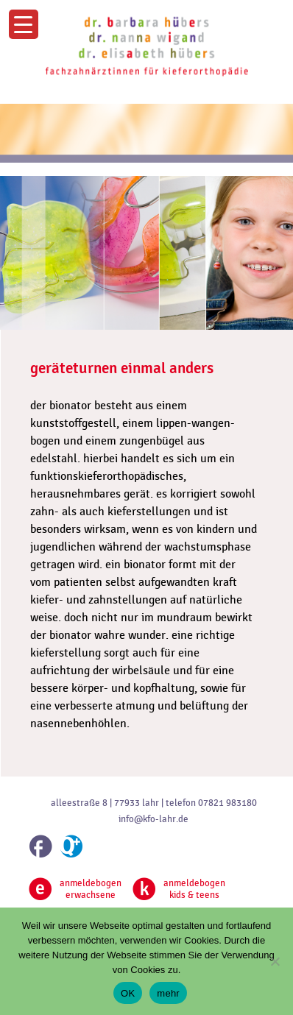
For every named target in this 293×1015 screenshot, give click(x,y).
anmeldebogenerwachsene (75, 889)
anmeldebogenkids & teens (179, 889)
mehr (168, 993)
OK (128, 993)
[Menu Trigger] (23, 24)
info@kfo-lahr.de (153, 819)
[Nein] (274, 961)
